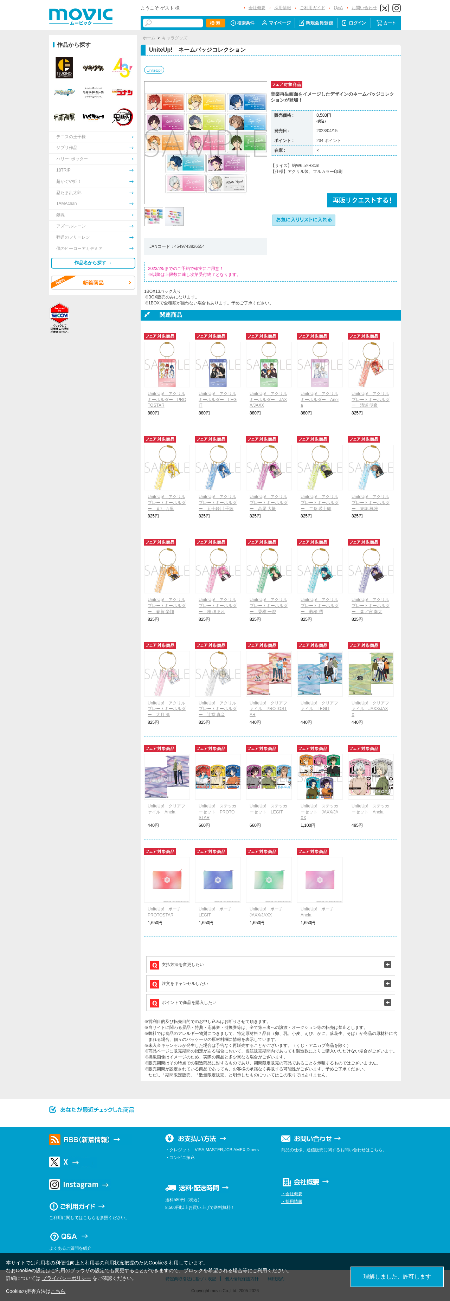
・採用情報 (291, 1201)
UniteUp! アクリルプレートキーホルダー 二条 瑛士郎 (320, 502)
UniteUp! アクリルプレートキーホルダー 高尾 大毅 (269, 502)
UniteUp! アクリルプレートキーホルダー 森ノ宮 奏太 (371, 605)
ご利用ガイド (312, 7)
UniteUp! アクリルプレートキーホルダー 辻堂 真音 (218, 709)
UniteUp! (154, 70)
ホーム (149, 38)
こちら (58, 1291)
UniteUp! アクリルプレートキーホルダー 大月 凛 (167, 709)
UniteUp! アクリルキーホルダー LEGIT (218, 399)
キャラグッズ (174, 38)
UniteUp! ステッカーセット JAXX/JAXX (319, 812)
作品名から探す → (93, 262)
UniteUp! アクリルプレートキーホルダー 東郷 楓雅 (371, 502)
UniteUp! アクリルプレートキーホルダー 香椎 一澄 (269, 605)
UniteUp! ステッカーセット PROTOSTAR (217, 812)
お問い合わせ (364, 7)
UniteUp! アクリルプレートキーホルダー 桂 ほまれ (218, 605)
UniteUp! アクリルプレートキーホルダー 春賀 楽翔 (167, 605)
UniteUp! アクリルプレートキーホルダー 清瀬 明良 (371, 399)
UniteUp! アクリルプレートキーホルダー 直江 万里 (167, 502)
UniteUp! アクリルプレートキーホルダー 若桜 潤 (320, 605)
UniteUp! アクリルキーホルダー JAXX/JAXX (268, 399)
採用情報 (282, 7)
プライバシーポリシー (66, 1278)
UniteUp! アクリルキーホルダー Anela (320, 399)
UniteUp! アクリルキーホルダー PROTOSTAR (167, 399)
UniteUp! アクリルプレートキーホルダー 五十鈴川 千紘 (218, 502)
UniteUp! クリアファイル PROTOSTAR (268, 709)
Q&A (338, 7)
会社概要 (257, 7)
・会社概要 (291, 1193)
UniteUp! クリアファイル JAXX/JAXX (370, 709)
